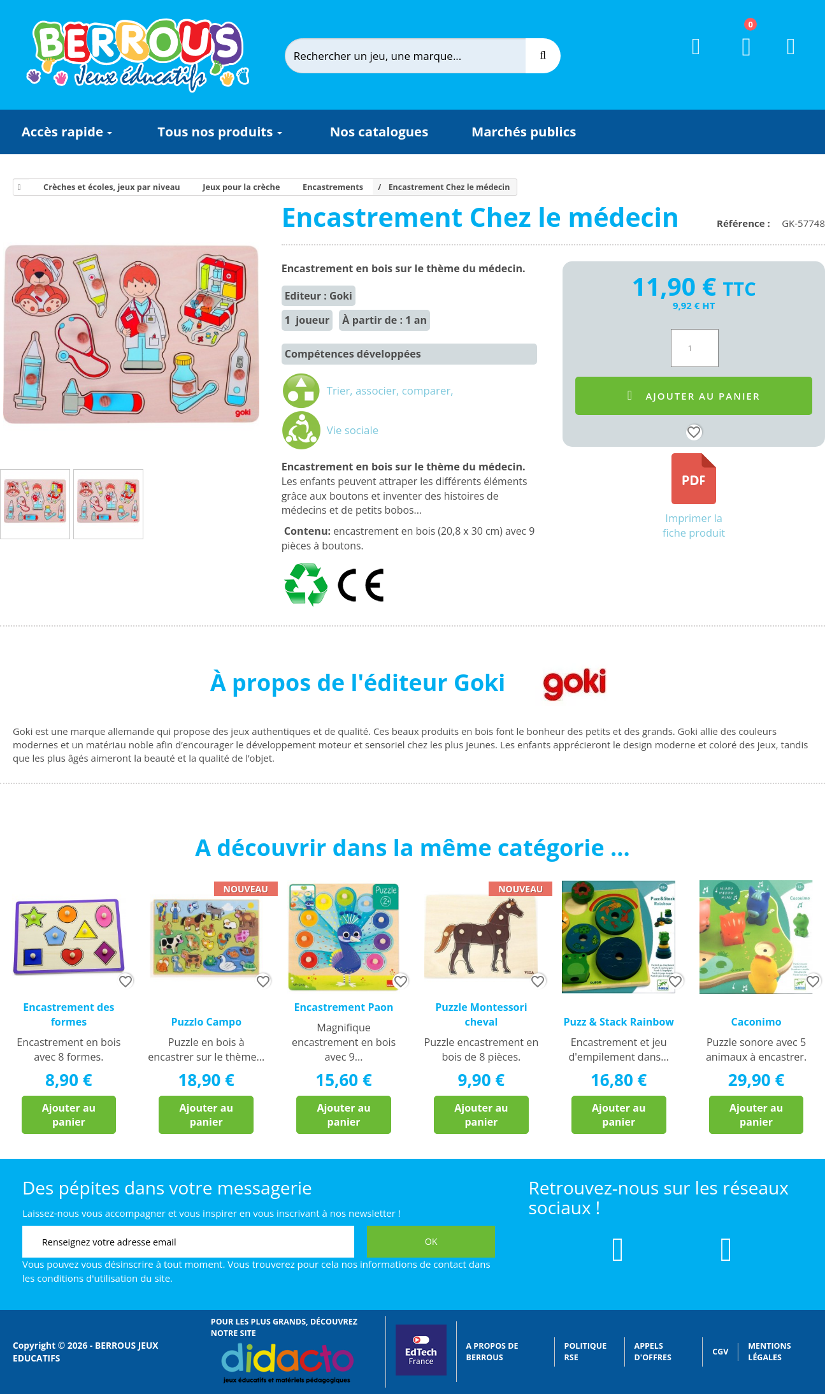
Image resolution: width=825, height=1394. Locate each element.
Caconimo (756, 1022)
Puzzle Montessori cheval (481, 1014)
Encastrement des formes (68, 1014)
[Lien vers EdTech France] (421, 1372)
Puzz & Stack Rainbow (618, 1022)
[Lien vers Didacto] (287, 1363)
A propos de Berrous (492, 1351)
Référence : (746, 223)
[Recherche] (543, 55)
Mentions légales (769, 1351)
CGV (720, 1351)
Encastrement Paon (344, 1007)
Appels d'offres (653, 1351)
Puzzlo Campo (206, 1022)
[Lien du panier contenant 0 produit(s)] (739, 59)
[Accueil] (17, 187)
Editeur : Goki (318, 296)
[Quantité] (695, 348)
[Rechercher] (416, 55)
